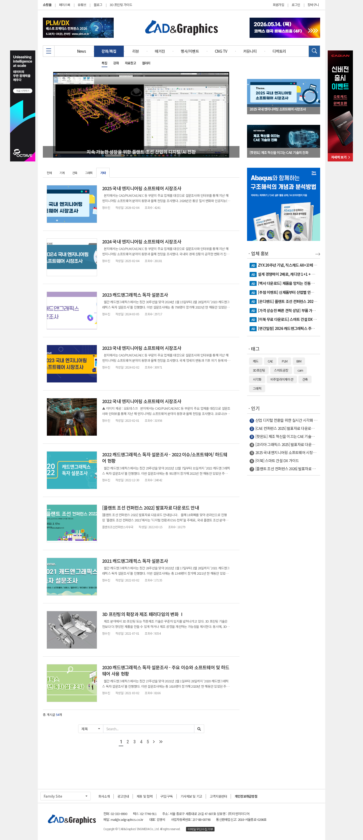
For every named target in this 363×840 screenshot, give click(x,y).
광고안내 (123, 796)
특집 (104, 63)
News (81, 51)
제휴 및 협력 (145, 796)
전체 (49, 173)
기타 (103, 173)
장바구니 (313, 5)
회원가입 (278, 5)
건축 (74, 173)
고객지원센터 (218, 796)
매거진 (160, 51)
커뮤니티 (250, 51)
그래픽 (89, 173)
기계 (62, 173)
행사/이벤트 (190, 51)
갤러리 (146, 63)
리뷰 (135, 51)
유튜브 (82, 4)
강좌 (116, 63)
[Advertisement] (283, 558)
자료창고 (130, 63)
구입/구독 (166, 796)
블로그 (98, 4)
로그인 (296, 5)
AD (253, 265)
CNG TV (221, 51)
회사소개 (104, 796)
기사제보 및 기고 (191, 796)
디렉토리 (279, 51)
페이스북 (64, 4)
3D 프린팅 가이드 (121, 4)
